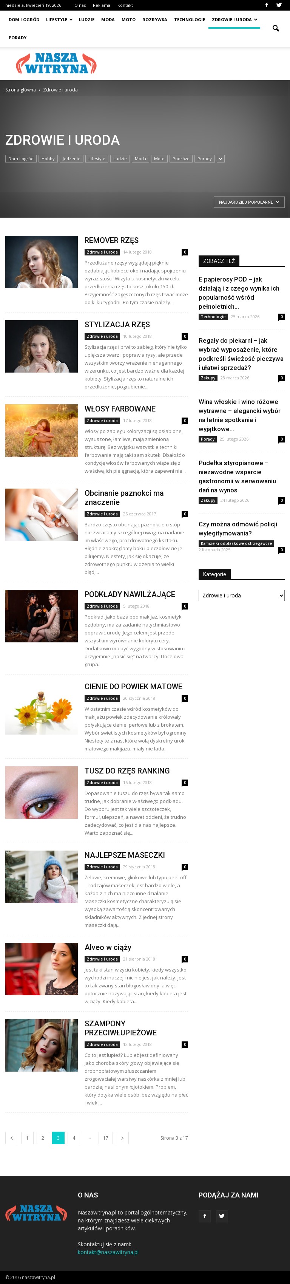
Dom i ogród (24, 19)
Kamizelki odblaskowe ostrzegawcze (236, 543)
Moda (108, 19)
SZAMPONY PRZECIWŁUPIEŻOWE (121, 1028)
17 (105, 1138)
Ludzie (86, 19)
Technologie (189, 19)
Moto (129, 19)
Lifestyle (59, 19)
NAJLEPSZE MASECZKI (125, 855)
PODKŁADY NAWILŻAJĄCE (130, 594)
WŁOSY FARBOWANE (120, 408)
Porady (17, 37)
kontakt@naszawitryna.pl (108, 1252)
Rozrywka (154, 19)
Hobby (48, 158)
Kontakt (125, 5)
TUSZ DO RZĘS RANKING (127, 770)
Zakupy (208, 378)
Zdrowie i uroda (235, 19)
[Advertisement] (196, 63)
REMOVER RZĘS (112, 240)
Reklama (101, 5)
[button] (276, 29)
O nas (80, 5)
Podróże (181, 158)
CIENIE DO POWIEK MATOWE (133, 686)
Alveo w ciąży (108, 947)
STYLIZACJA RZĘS (117, 324)
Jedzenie (71, 158)
